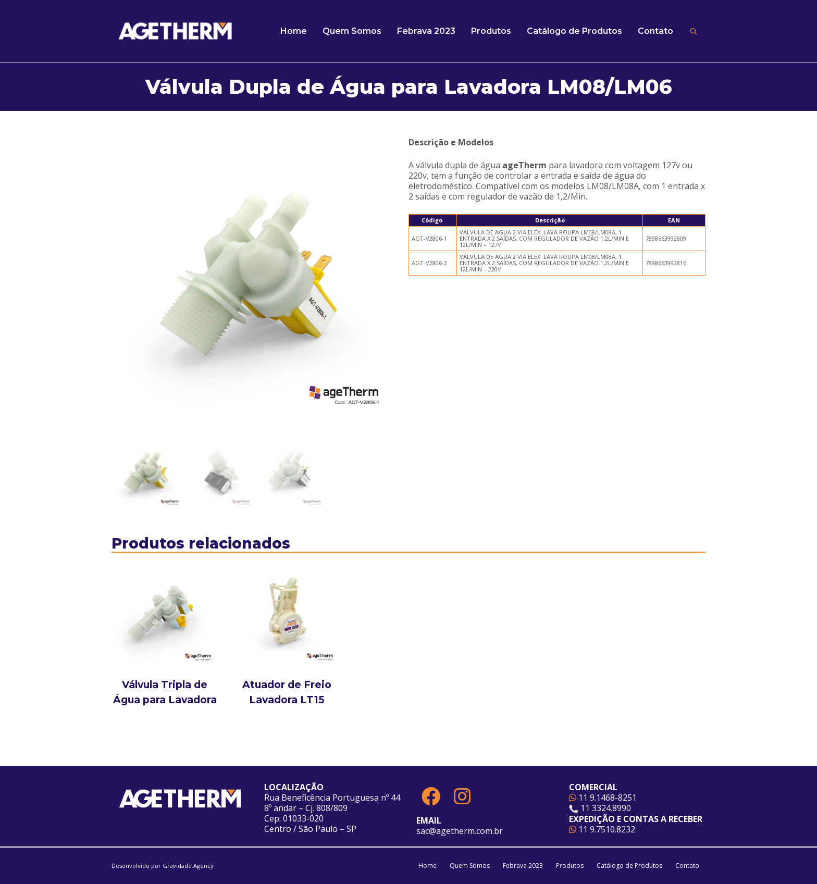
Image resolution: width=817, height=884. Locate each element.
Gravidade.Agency (188, 865)
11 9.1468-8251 (603, 797)
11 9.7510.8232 (602, 829)
